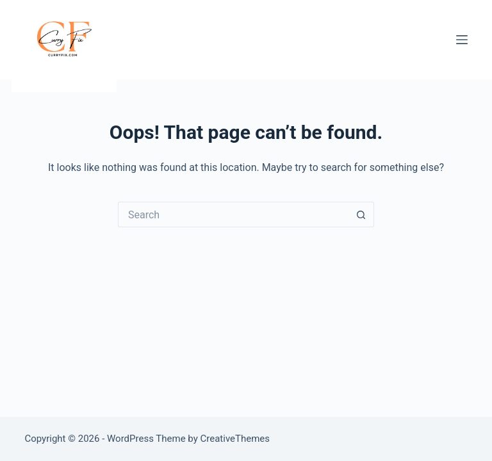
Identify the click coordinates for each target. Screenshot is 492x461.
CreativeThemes (235, 438)
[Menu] (462, 39)
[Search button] (361, 214)
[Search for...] (233, 214)
